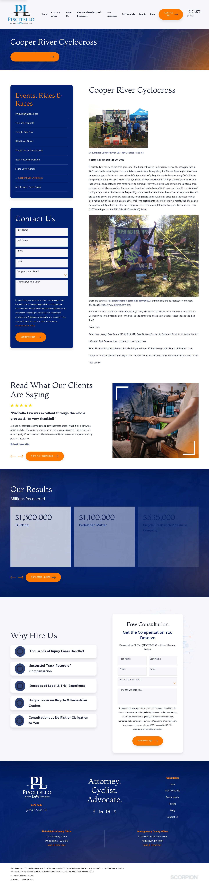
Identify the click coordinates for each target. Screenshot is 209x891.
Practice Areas (172, 791)
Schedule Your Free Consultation (35, 57)
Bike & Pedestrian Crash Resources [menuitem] (89, 14)
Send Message (31, 337)
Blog (172, 811)
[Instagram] (108, 811)
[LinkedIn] (101, 811)
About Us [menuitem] (69, 14)
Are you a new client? (28, 271)
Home (173, 784)
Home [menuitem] (44, 14)
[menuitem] (41, 114)
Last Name (22, 240)
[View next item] (20, 577)
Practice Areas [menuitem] (55, 14)
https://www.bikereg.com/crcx (115, 305)
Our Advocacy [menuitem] (112, 14)
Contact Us (171, 14)
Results (172, 804)
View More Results (43, 577)
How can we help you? (28, 282)
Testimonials (172, 797)
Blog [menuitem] (152, 14)
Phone (20, 251)
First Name (22, 230)
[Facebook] (94, 811)
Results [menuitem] (142, 14)
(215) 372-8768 (36, 810)
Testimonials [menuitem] (128, 14)
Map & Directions (56, 845)
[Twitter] (115, 811)
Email (19, 261)
